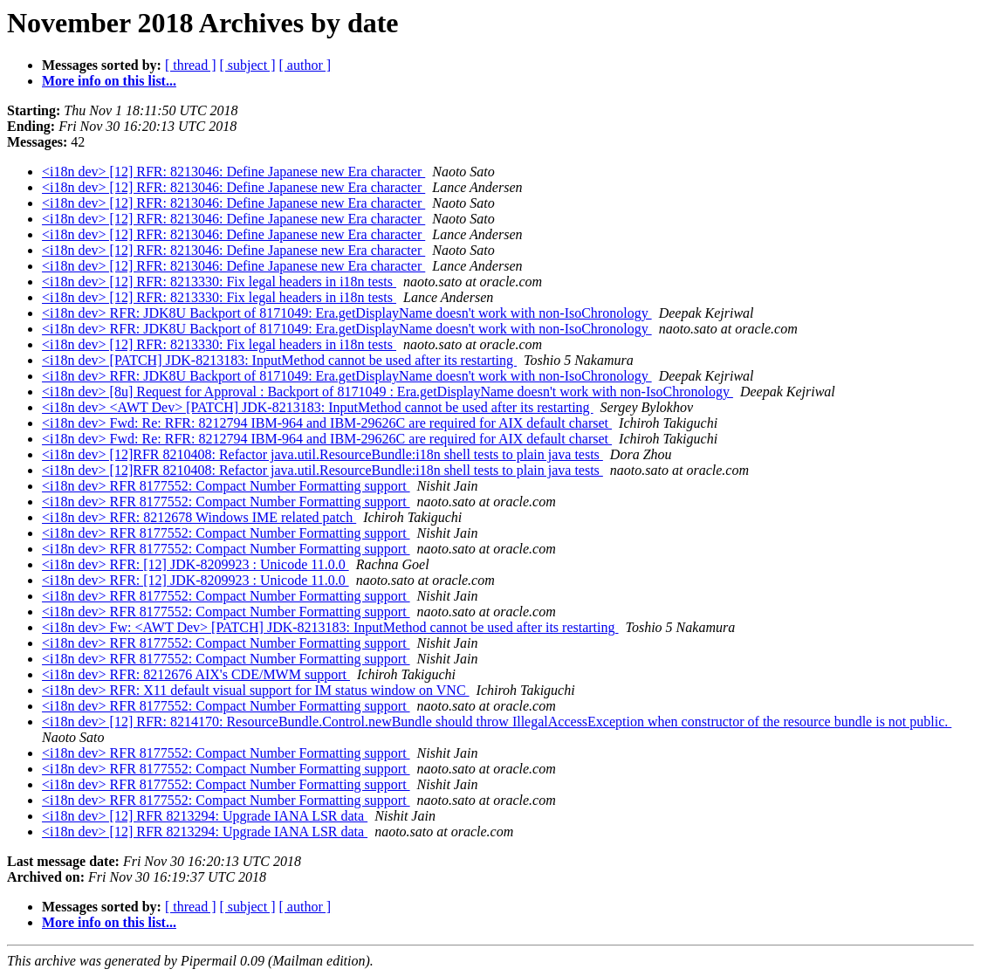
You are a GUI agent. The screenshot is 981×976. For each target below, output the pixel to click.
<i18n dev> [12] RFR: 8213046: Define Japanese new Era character (233, 171)
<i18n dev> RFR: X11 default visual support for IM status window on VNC (256, 690)
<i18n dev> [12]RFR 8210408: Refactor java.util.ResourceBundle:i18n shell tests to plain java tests (322, 454)
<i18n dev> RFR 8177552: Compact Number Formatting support (226, 485)
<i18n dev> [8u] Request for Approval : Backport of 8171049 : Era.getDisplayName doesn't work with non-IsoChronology (387, 391)
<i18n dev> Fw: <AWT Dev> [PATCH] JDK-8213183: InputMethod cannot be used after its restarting (330, 627)
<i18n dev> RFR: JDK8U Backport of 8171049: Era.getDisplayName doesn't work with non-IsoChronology (347, 313)
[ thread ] (190, 65)
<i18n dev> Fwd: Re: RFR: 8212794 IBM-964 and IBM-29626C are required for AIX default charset (327, 423)
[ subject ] (248, 65)
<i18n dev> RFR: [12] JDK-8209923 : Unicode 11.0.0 (195, 564)
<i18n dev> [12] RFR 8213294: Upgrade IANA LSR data (204, 815)
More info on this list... (109, 80)
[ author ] (305, 65)
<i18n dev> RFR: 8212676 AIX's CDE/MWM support (196, 674)
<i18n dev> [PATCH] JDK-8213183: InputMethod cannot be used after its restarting (279, 360)
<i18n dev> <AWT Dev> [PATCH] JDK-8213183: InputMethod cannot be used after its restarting (317, 407)
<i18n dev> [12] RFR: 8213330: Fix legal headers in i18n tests (219, 281)
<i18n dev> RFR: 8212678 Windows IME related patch (199, 517)
